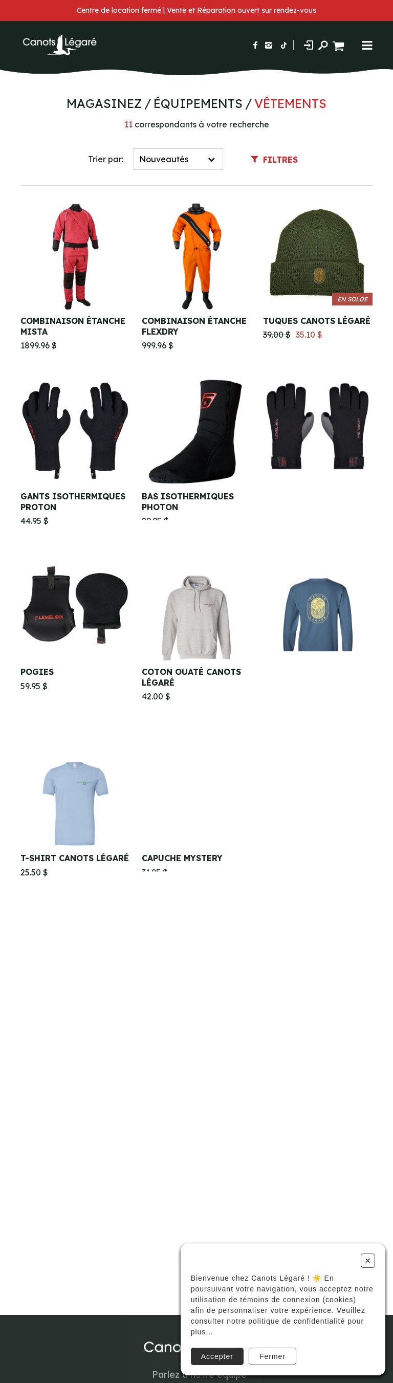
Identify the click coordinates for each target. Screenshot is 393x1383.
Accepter (217, 1356)
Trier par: (105, 159)
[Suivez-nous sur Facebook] (255, 45)
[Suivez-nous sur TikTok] (284, 45)
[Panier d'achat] (339, 45)
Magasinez (104, 103)
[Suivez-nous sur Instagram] (268, 45)
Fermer (272, 1356)
